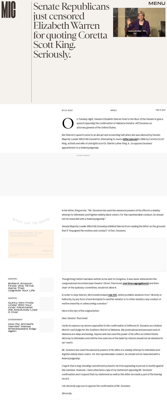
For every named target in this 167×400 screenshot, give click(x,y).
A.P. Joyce (68, 110)
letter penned (130, 139)
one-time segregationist (136, 283)
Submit (47, 252)
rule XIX (112, 295)
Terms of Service (44, 256)
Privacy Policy (13, 258)
